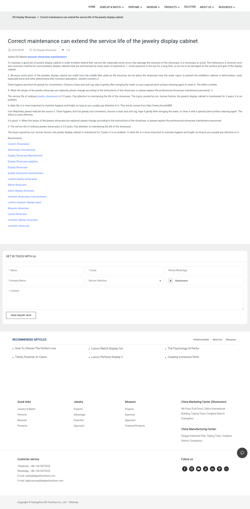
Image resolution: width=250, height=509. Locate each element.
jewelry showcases (48, 96)
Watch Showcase (17, 184)
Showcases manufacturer (21, 149)
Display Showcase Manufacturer (25, 155)
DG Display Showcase (24, 17)
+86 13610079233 (40, 466)
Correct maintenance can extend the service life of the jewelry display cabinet (81, 17)
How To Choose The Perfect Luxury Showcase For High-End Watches (35, 348)
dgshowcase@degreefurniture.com (44, 480)
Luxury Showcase (17, 214)
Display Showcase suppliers (23, 161)
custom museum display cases (24, 202)
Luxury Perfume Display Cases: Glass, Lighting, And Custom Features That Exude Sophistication (107, 357)
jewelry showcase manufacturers (25, 173)
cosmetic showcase (18, 225)
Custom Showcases (18, 144)
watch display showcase (21, 190)
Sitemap (73, 502)
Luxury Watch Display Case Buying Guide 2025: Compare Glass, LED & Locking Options (107, 348)
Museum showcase (18, 208)
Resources (231, 339)
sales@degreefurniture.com (40, 475)
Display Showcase (17, 167)
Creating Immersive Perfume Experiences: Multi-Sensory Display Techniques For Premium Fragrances (183, 357)
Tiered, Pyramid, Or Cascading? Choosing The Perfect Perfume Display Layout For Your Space (31, 357)
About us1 (217, 339)
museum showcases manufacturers (27, 196)
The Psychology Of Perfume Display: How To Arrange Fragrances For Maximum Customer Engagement (183, 348)
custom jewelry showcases (22, 179)
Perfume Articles (201, 339)
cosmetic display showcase (23, 220)
